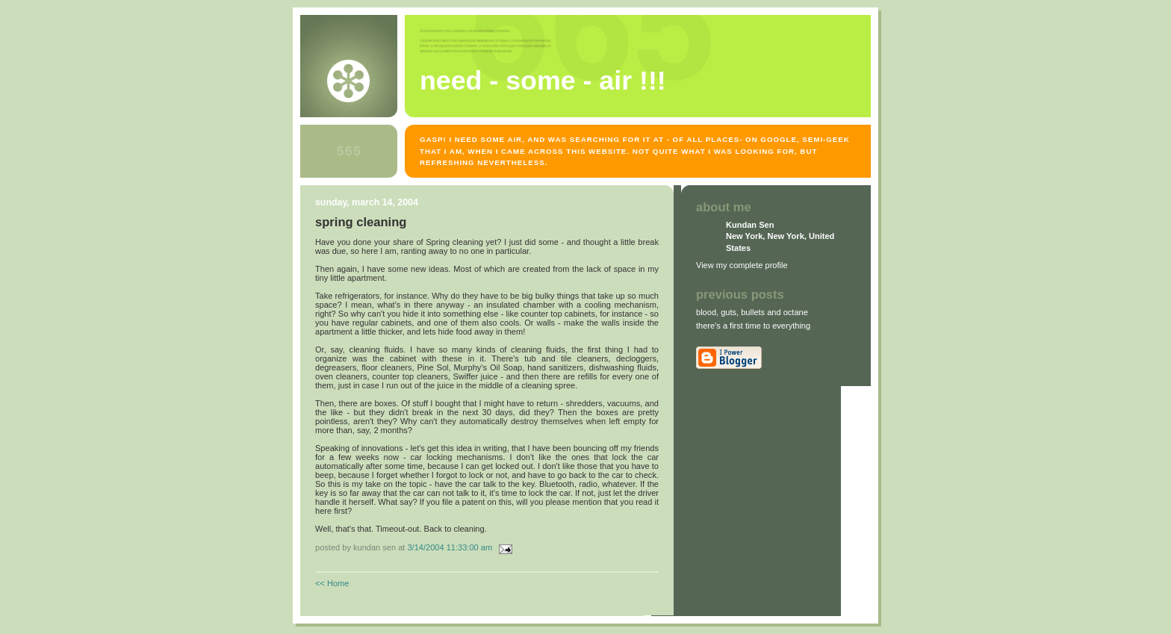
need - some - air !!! (543, 81)
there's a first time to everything (753, 325)
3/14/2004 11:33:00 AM (449, 547)
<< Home (332, 583)
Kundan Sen (750, 224)
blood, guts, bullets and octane (752, 312)
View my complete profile (742, 265)
